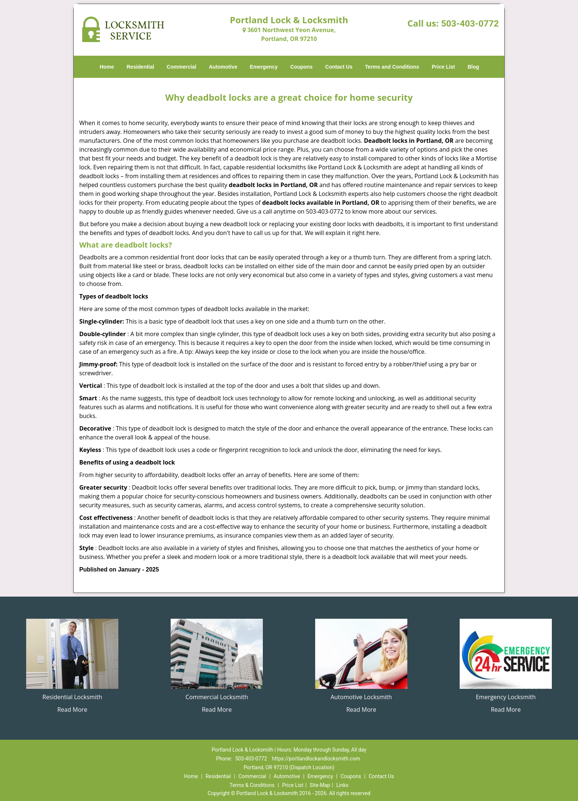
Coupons (301, 67)
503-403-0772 (470, 23)
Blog (473, 67)
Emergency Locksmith (506, 697)
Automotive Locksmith (361, 697)
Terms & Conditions (252, 785)
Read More (72, 709)
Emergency (264, 67)
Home (107, 67)
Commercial (181, 67)
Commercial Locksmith (216, 697)
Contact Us (338, 67)
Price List (443, 67)
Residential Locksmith (72, 697)
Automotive (223, 67)
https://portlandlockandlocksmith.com (316, 759)
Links (342, 785)
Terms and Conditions (392, 67)
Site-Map (320, 785)
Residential (140, 67)
